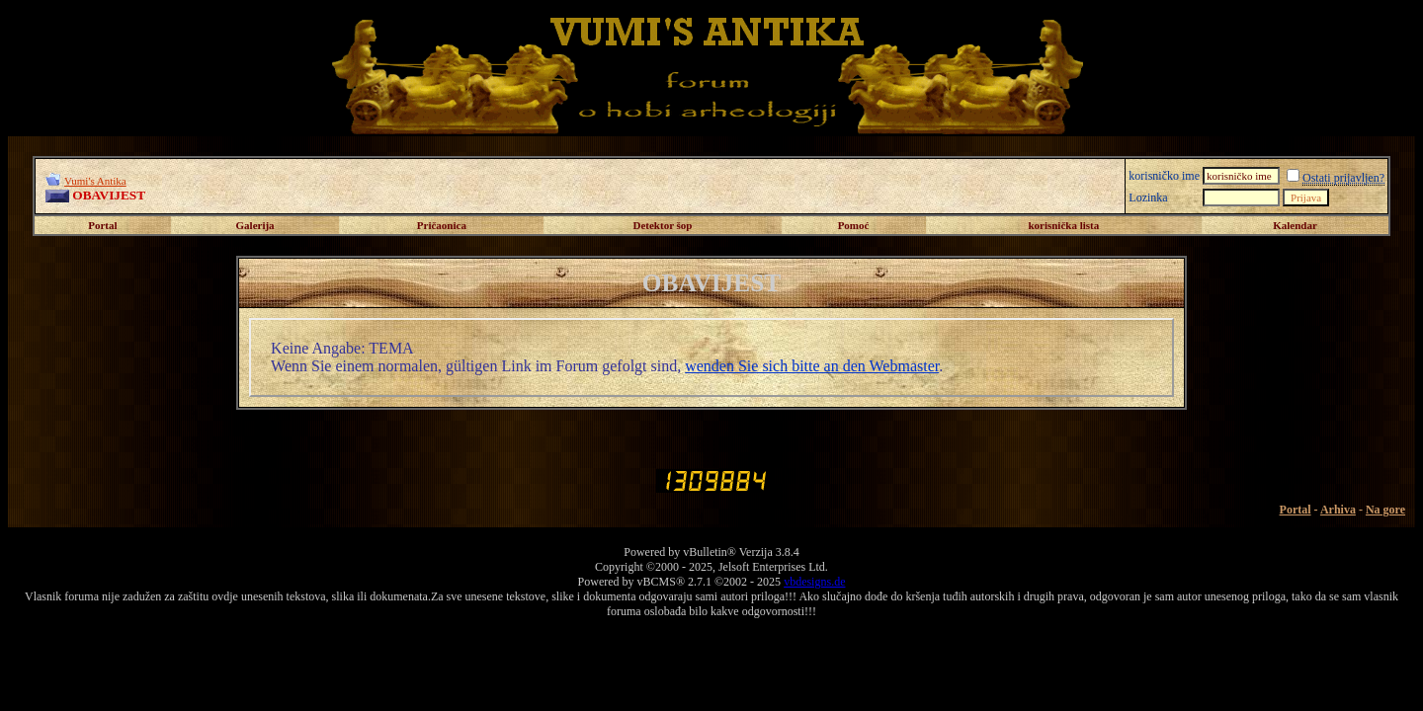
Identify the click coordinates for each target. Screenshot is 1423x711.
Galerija (255, 225)
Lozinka (1148, 197)
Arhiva (1338, 509)
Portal (102, 225)
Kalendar (1295, 225)
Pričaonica (441, 225)
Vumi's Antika (95, 181)
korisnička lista (1063, 225)
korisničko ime (1164, 176)
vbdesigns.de (814, 582)
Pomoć (854, 225)
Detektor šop (663, 225)
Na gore (1385, 509)
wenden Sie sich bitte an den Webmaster (812, 365)
